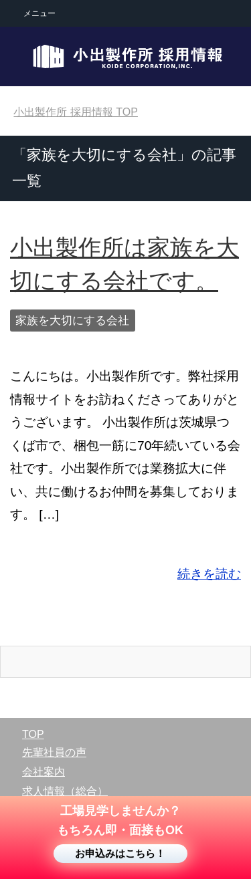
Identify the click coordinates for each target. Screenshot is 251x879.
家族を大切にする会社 (72, 320)
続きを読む (209, 574)
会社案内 (43, 771)
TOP (75, 112)
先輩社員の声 (54, 752)
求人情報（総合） (65, 791)
